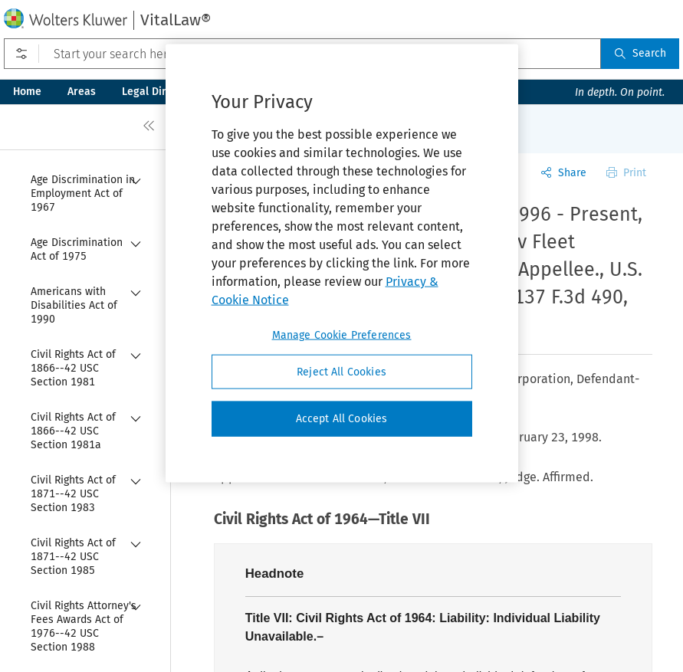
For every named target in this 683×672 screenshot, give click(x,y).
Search (640, 53)
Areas (81, 91)
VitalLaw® (175, 20)
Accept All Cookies (342, 418)
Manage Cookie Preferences (342, 334)
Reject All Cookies (341, 371)
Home (27, 91)
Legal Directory (160, 91)
